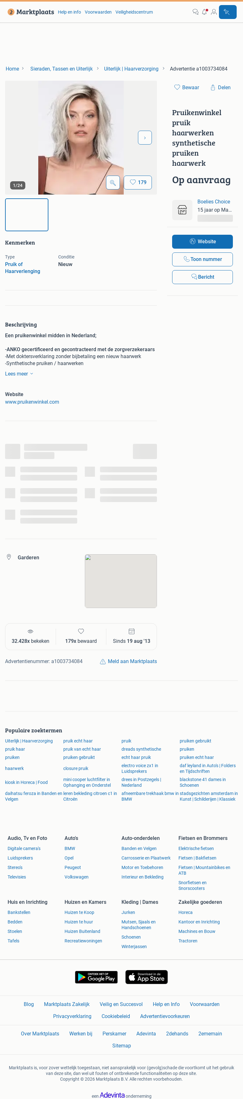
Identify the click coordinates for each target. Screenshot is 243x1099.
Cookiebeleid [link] (116, 1016)
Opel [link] (69, 857)
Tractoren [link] (187, 940)
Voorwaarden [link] (98, 12)
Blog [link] (29, 1004)
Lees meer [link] (20, 373)
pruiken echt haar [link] (197, 757)
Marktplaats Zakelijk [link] (67, 1004)
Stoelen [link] (15, 931)
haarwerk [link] (14, 768)
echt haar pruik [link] (136, 757)
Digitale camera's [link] (24, 848)
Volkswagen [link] (77, 876)
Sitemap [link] (121, 1046)
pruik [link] (126, 740)
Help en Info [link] (166, 1004)
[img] (27, 215)
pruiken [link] (187, 749)
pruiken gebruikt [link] (195, 740)
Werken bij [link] (80, 1034)
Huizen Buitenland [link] (82, 931)
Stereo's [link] (15, 867)
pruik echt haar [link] (78, 740)
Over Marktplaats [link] (40, 1034)
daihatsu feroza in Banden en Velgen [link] (33, 796)
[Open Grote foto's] (113, 182)
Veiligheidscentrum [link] (134, 12)
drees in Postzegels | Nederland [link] (141, 782)
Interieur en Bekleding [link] (143, 876)
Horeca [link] (185, 912)
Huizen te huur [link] (79, 921)
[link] (29, 12)
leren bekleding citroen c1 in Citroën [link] (90, 796)
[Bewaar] (138, 182)
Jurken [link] (128, 912)
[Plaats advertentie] (228, 12)
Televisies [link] (17, 876)
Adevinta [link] (146, 1034)
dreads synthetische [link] (141, 749)
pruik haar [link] (15, 749)
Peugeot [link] (73, 867)
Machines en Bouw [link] (196, 931)
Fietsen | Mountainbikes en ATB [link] (204, 870)
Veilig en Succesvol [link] (121, 1004)
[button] (205, 12)
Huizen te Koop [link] (79, 912)
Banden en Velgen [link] (139, 848)
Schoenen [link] (131, 937)
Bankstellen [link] (19, 912)
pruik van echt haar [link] (82, 749)
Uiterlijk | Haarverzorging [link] (29, 740)
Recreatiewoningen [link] (83, 940)
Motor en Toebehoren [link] (142, 867)
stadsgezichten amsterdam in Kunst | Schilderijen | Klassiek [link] (209, 796)
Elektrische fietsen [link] (196, 848)
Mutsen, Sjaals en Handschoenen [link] (139, 924)
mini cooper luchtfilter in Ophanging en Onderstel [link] (87, 782)
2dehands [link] (177, 1034)
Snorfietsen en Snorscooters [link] (192, 885)
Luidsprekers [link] (20, 857)
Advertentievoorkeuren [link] (165, 1016)
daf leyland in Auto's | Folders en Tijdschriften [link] (208, 768)
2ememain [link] (210, 1034)
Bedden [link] (15, 921)
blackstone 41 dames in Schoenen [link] (203, 782)
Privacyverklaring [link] (72, 1016)
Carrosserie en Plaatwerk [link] (146, 857)
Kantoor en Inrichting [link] (199, 921)
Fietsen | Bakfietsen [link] (197, 857)
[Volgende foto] (145, 138)
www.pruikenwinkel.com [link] (32, 402)
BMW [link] (70, 848)
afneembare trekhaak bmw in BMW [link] (150, 796)
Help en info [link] (69, 12)
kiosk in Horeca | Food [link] (26, 782)
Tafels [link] (13, 940)
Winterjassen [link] (134, 946)
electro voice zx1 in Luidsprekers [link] (140, 768)
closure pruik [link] (75, 768)
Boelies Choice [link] (213, 202)
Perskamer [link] (114, 1034)
